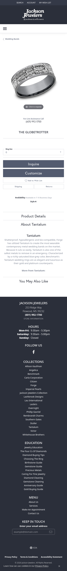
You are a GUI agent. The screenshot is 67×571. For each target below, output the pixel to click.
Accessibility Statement (51, 557)
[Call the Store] (33, 314)
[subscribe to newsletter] (51, 532)
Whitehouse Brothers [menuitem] (33, 434)
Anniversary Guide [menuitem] (33, 485)
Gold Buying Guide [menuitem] (33, 489)
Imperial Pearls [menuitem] (33, 389)
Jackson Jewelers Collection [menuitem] (33, 392)
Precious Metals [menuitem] (33, 470)
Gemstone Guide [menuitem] (33, 466)
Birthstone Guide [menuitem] (33, 462)
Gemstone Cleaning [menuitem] (33, 481)
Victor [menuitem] (33, 430)
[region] (33, 80)
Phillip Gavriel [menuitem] (33, 411)
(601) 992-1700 (33, 121)
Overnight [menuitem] (33, 408)
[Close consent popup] (59, 566)
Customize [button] (33, 173)
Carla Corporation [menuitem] (33, 377)
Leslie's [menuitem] (33, 404)
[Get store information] (33, 318)
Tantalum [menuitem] (33, 427)
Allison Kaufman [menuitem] (33, 366)
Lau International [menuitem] (33, 400)
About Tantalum (33, 224)
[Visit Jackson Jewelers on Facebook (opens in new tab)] (33, 352)
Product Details (33, 216)
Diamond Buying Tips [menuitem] (33, 455)
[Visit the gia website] (33, 547)
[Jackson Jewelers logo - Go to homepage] (33, 15)
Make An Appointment (33, 509)
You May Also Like (33, 281)
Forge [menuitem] (34, 385)
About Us (33, 501)
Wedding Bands (12, 39)
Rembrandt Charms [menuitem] (33, 415)
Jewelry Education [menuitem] (33, 447)
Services (33, 505)
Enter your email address (33, 526)
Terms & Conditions (29, 557)
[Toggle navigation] (5, 28)
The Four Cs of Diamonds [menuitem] (33, 451)
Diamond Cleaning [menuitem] (33, 477)
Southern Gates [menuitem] (33, 419)
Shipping (18, 186)
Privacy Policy (11, 557)
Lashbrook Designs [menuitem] (33, 396)
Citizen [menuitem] (33, 381)
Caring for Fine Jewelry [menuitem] (33, 474)
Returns (49, 186)
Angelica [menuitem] (33, 370)
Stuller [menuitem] (33, 423)
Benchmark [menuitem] (33, 373)
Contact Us (33, 513)
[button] (19, 2)
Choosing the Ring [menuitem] (33, 458)
